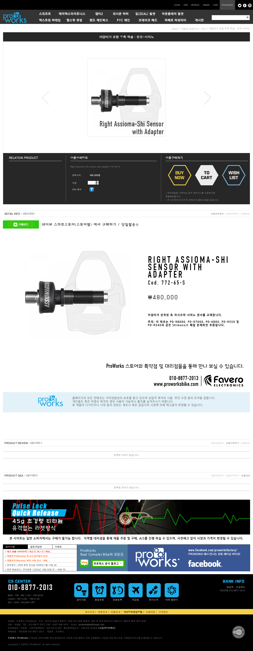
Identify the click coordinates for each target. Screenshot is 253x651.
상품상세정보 (217, 213)
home (175, 28)
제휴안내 (102, 611)
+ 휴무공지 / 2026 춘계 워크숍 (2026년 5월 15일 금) (31, 564)
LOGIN (177, 5)
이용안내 (115, 611)
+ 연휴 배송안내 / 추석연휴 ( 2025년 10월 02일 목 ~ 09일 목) (35, 569)
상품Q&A (245, 213)
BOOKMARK (227, 5)
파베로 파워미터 (190, 28)
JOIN (186, 5)
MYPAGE (195, 5)
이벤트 (58, 546)
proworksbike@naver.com (91, 624)
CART (215, 5)
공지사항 (10, 546)
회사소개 (89, 611)
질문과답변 (36, 546)
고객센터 (163, 611)
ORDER (206, 5)
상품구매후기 (232, 213)
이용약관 (150, 611)
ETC (203, 28)
